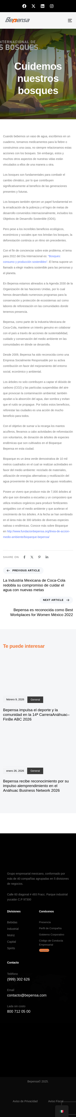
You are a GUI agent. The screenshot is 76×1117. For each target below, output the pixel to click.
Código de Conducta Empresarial (51, 942)
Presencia (45, 922)
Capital (11, 941)
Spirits (11, 948)
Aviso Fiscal (55, 1101)
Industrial (13, 928)
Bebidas (12, 922)
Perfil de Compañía (50, 928)
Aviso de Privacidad (25, 1101)
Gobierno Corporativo (51, 934)
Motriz (11, 935)
